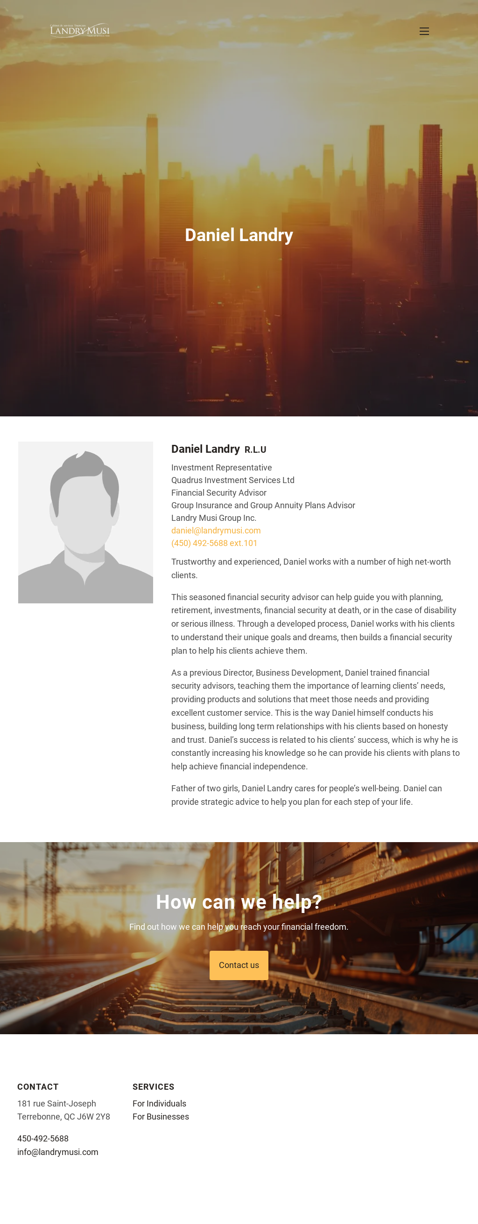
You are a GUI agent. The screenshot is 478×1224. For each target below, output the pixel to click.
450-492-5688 (43, 1138)
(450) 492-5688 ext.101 (214, 543)
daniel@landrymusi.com (216, 530)
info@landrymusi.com (57, 1152)
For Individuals (159, 1103)
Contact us (239, 965)
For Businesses (161, 1116)
